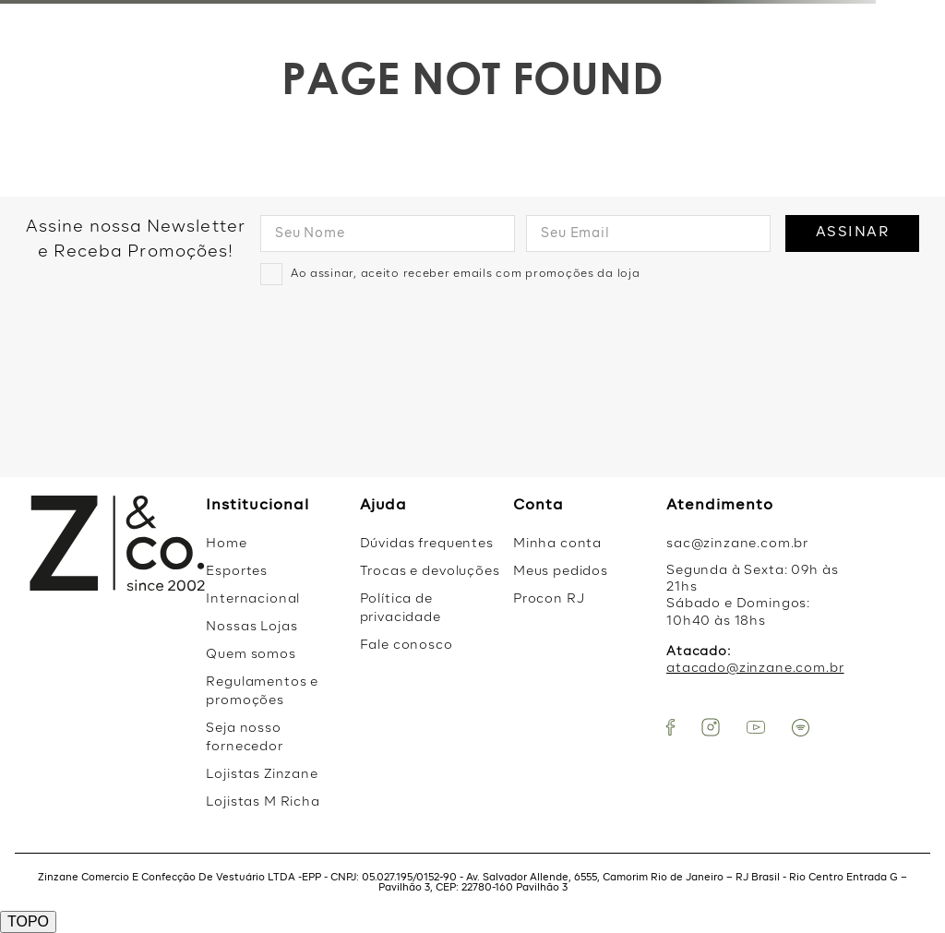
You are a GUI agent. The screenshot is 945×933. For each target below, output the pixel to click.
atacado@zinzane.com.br (754, 668)
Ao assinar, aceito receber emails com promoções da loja (465, 274)
